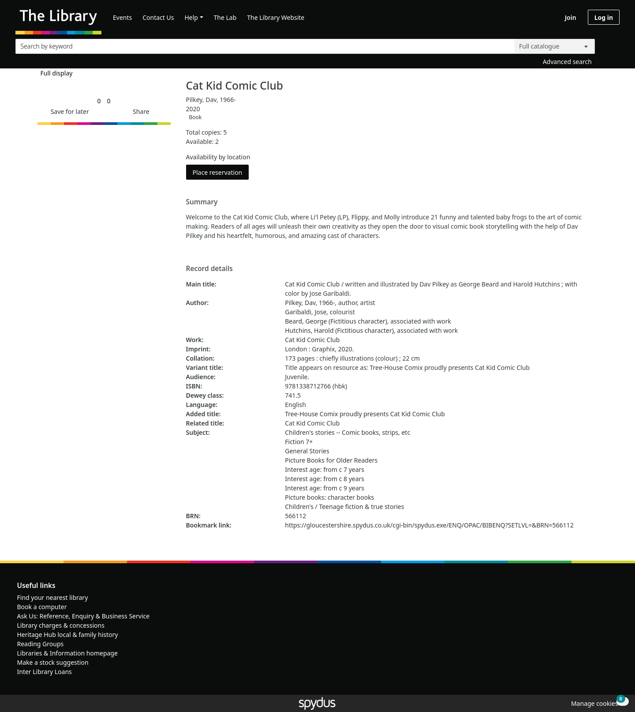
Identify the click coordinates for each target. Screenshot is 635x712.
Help (191, 17)
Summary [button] (202, 202)
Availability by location (218, 157)
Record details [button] (209, 269)
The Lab (225, 17)
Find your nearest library (52, 597)
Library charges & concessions (61, 625)
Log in (603, 17)
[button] (68, 111)
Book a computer (42, 607)
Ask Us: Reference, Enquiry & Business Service (83, 616)
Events (122, 17)
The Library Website (275, 17)
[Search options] (555, 46)
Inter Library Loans (44, 671)
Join (570, 17)
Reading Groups (40, 644)
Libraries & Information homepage (67, 653)
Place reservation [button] (221, 172)
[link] (99, 101)
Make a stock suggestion (53, 662)
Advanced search (567, 61)
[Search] (609, 44)
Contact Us (158, 17)
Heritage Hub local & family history (67, 634)
